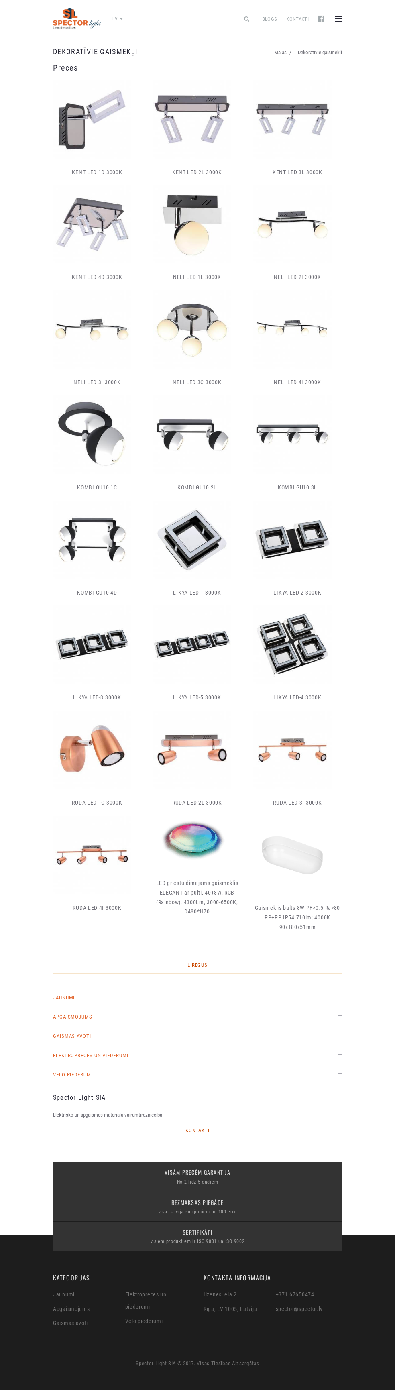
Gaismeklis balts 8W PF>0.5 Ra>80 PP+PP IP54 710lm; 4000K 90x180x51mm (297, 917)
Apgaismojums (72, 1017)
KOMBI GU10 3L (297, 487)
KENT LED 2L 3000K (197, 172)
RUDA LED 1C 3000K (97, 802)
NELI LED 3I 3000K (96, 382)
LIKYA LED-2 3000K (297, 592)
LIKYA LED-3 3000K (97, 697)
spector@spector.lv (299, 1309)
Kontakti (297, 19)
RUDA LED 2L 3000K (197, 802)
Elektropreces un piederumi (90, 1055)
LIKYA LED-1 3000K (197, 592)
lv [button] (117, 19)
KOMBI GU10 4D (97, 592)
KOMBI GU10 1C (97, 487)
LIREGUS (197, 965)
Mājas (280, 52)
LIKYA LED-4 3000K (297, 697)
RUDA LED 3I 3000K (297, 802)
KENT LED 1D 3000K (97, 172)
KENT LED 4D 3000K (97, 277)
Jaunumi (64, 998)
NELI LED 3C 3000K (197, 382)
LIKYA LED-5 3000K (197, 697)
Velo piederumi (73, 1075)
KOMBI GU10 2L (197, 487)
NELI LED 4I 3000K (297, 382)
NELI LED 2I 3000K (297, 277)
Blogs (269, 19)
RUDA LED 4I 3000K (97, 908)
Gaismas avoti (72, 1036)
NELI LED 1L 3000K (197, 277)
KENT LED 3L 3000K (297, 172)
